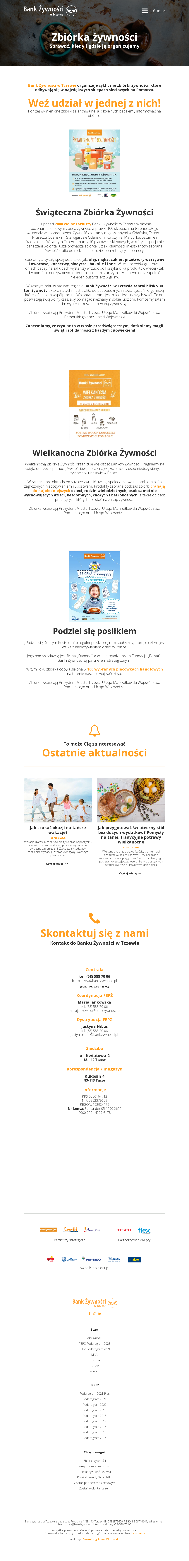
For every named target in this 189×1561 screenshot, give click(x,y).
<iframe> (94, 1159)
